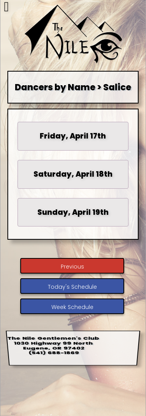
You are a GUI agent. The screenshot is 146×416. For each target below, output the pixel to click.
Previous (72, 266)
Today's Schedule (72, 287)
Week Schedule (72, 307)
